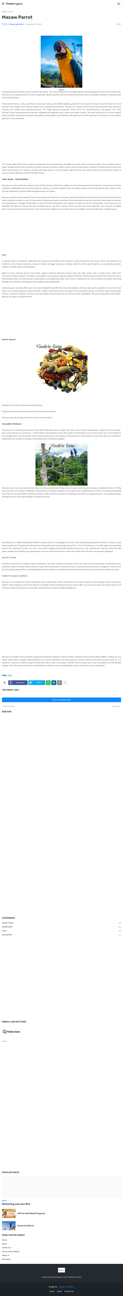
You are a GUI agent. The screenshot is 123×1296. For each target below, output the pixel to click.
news (10, 12)
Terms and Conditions (11, 1251)
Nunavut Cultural (26, 1225)
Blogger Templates (66, 1287)
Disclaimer (6, 1259)
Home (4, 12)
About (4, 1244)
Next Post (116, 706)
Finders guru (14, 3)
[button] (3, 3)
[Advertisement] (61, 141)
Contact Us (6, 1248)
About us (5, 1255)
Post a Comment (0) (61, 700)
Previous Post (9, 706)
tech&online (61, 935)
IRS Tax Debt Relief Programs (31, 1213)
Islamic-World (61, 923)
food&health (61, 927)
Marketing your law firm (16, 1203)
